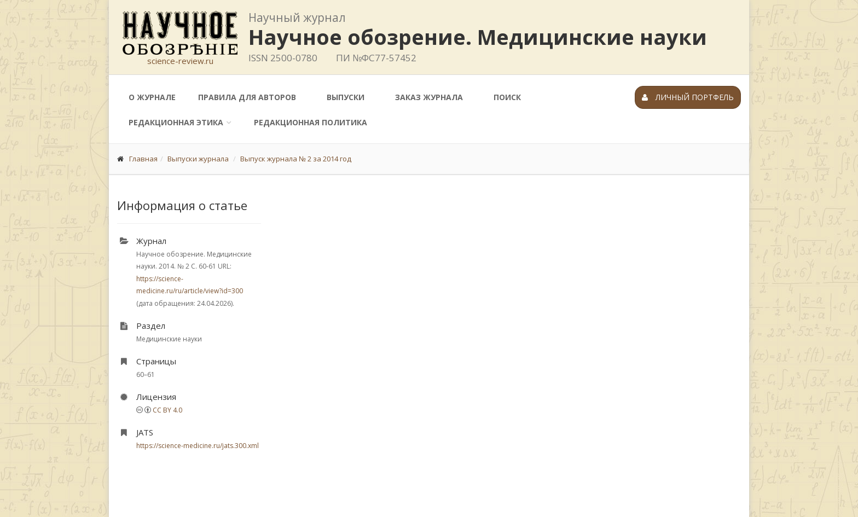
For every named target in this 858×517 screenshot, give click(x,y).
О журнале (152, 97)
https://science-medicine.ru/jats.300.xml (197, 445)
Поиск (507, 97)
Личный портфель (688, 97)
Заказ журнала (429, 97)
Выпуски (345, 97)
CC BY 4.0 (167, 410)
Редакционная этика (176, 122)
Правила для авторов (247, 97)
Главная (143, 159)
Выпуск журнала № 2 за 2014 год (295, 159)
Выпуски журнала (198, 159)
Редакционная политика (310, 122)
